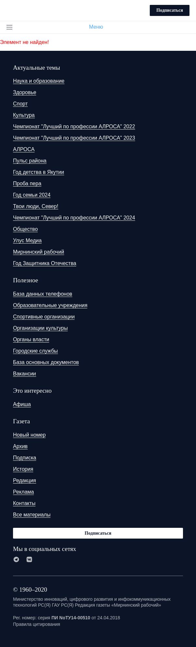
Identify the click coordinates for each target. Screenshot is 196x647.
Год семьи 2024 (31, 195)
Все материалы (31, 514)
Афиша (22, 404)
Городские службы (35, 351)
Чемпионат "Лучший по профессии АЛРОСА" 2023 (74, 138)
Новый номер (29, 435)
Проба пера (27, 183)
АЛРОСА (24, 149)
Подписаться (169, 10)
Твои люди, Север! (35, 206)
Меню (98, 27)
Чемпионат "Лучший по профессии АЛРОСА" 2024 (74, 217)
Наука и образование (38, 81)
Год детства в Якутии (38, 172)
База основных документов (46, 362)
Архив (20, 446)
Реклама (23, 492)
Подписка (24, 457)
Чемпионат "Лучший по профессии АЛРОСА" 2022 (74, 126)
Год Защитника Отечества (44, 263)
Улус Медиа (27, 240)
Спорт (20, 103)
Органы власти (31, 339)
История (23, 469)
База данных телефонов (42, 294)
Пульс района (30, 160)
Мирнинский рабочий (38, 252)
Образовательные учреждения (50, 305)
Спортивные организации (44, 316)
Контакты (24, 503)
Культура (24, 115)
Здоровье (24, 92)
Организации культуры (40, 328)
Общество (25, 229)
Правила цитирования (36, 624)
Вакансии (24, 373)
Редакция (24, 480)
